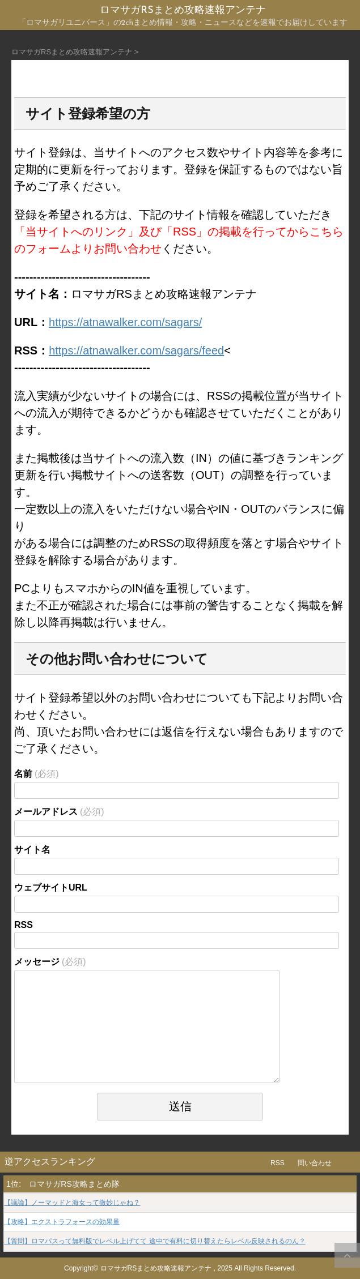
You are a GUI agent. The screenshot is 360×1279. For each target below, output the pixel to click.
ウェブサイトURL (50, 887)
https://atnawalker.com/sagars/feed (136, 350)
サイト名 (32, 849)
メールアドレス (59, 811)
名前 (36, 773)
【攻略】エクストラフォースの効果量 (62, 1222)
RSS (23, 925)
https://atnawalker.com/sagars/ (125, 322)
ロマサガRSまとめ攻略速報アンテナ (182, 10)
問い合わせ (315, 1163)
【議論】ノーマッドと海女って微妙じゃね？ (72, 1203)
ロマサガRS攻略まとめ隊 (74, 1183)
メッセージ (50, 961)
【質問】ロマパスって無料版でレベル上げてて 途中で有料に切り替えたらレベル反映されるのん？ (154, 1241)
